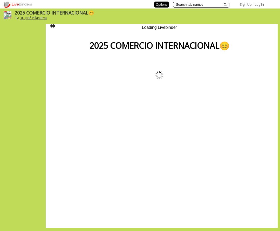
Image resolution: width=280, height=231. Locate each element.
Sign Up (246, 4)
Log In (259, 4)
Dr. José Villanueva (33, 18)
